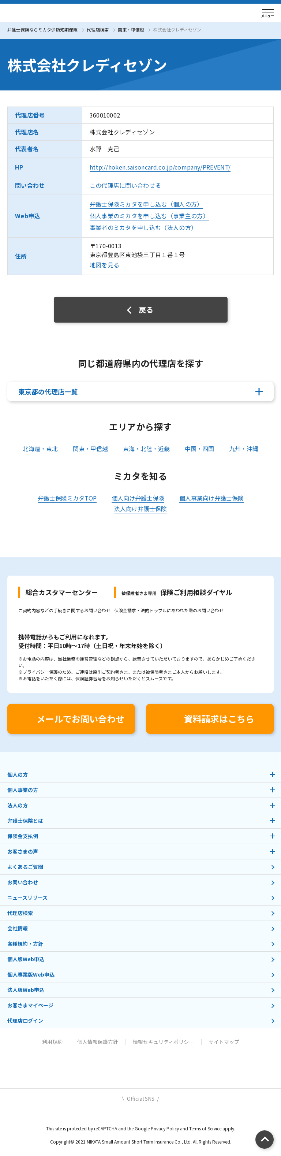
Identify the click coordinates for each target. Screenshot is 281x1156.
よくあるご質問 (25, 866)
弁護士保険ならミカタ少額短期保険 (42, 29)
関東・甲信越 (131, 29)
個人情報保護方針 (97, 1041)
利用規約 (52, 1041)
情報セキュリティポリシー (163, 1041)
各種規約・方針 (25, 943)
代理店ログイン (25, 1020)
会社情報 (17, 928)
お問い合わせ (22, 882)
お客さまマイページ (30, 1005)
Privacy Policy (165, 1128)
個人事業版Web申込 (31, 974)
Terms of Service (205, 1128)
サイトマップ (224, 1041)
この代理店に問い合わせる (125, 185)
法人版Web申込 (25, 989)
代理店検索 (98, 29)
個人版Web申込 (25, 959)
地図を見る (105, 264)
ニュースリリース (27, 897)
